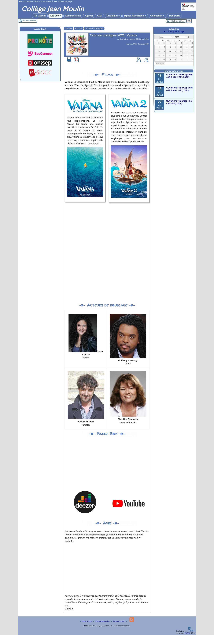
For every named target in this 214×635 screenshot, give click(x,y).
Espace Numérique (135, 15)
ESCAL (187, 633)
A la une (55, 15)
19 (192, 51)
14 (164, 51)
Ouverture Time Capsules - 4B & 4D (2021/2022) (179, 76)
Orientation (157, 15)
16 (175, 51)
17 (181, 51)
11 (187, 47)
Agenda (89, 15)
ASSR (99, 15)
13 (159, 51)
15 (170, 51)
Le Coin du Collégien (94, 28)
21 (164, 55)
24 (181, 55)
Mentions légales (101, 621)
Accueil (40, 15)
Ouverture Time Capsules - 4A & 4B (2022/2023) (179, 89)
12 (192, 47)
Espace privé (118, 621)
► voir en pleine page (173, 31)
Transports (174, 15)
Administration (73, 15)
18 (187, 51)
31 (164, 43)
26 (192, 55)
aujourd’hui (160, 64)
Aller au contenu (26, 1)
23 (175, 55)
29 (170, 59)
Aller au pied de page (63, 1)
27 (159, 59)
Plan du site (86, 621)
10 (181, 47)
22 (170, 55)
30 (159, 43)
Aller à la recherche (43, 1)
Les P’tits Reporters (138, 44)
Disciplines (113, 15)
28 (164, 59)
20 (159, 55)
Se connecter (29, 20)
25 (187, 55)
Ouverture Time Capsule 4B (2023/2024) (179, 102)
